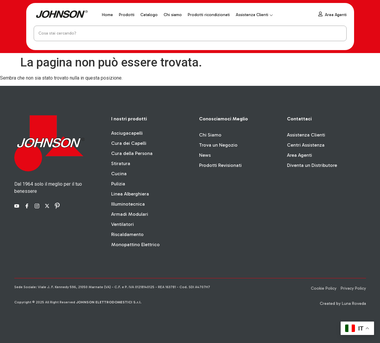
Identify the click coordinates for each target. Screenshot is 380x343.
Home (107, 14)
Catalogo (149, 14)
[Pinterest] (58, 205)
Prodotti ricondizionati (209, 14)
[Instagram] (38, 205)
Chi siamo (173, 14)
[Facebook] (27, 205)
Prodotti (126, 14)
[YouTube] (17, 205)
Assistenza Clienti (254, 14)
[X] (48, 205)
